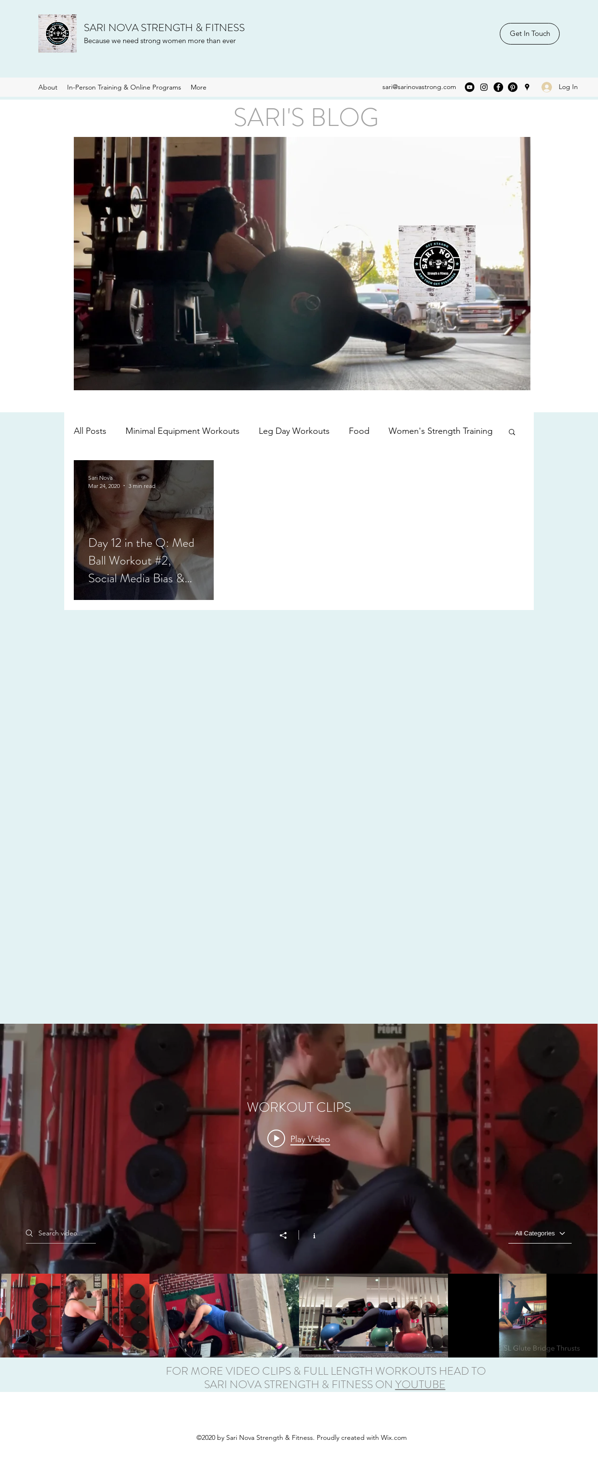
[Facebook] (498, 87)
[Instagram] (484, 87)
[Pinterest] (513, 87)
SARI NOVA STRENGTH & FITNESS (164, 27)
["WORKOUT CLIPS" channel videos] (299, 1315)
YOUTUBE (420, 1384)
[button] (512, 433)
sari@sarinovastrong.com (419, 86)
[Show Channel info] (309, 1234)
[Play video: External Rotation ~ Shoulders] (298, 1138)
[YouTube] (469, 87)
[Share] (288, 1235)
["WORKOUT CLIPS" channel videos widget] (299, 1190)
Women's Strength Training (441, 431)
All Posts (90, 431)
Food (359, 431)
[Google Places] (527, 87)
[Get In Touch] (530, 34)
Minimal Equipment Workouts (183, 431)
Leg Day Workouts (294, 431)
